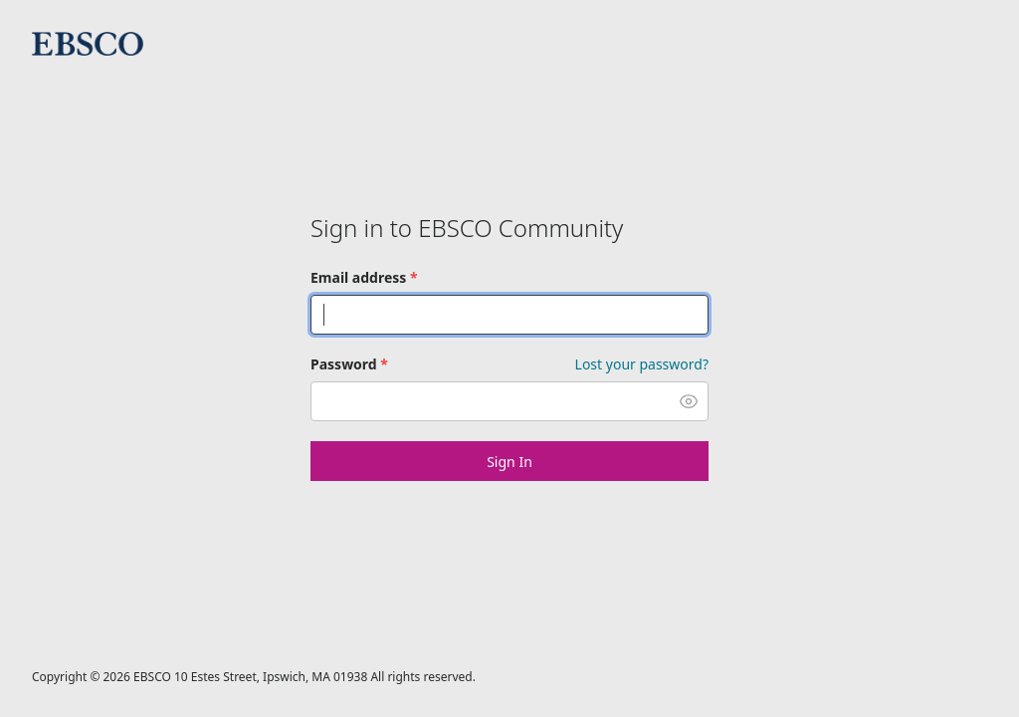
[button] (689, 401)
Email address (364, 277)
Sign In (509, 461)
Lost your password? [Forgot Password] (642, 364)
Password (349, 364)
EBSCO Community (87, 44)
